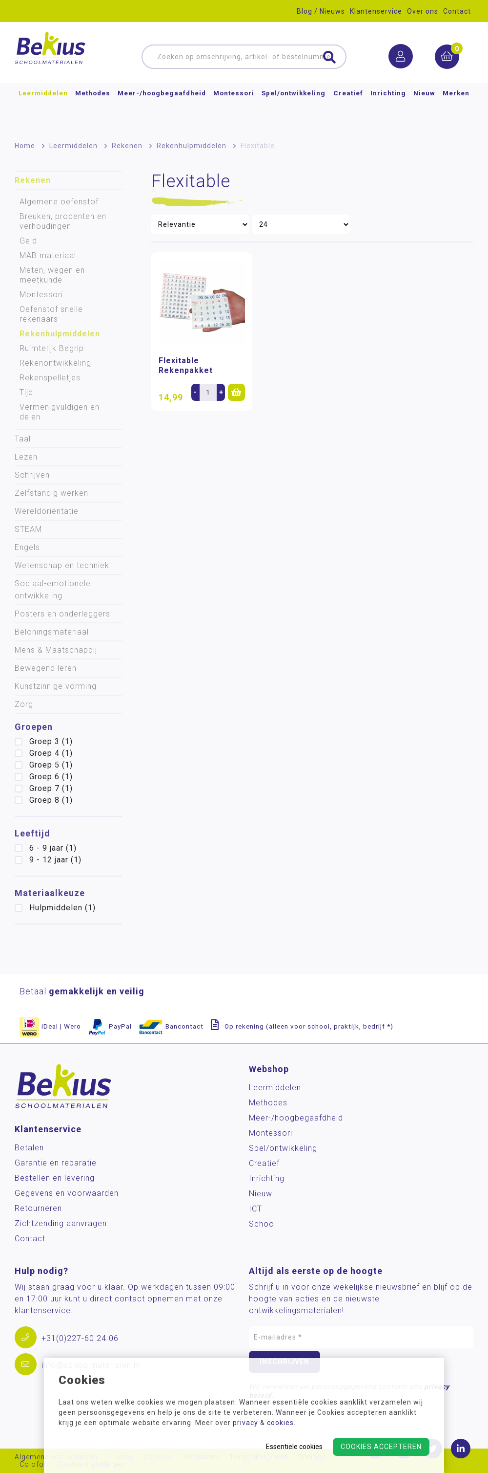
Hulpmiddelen (62, 907)
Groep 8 (51, 800)
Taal (23, 438)
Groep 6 (51, 776)
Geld (28, 240)
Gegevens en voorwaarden (67, 1193)
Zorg (24, 704)
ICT (255, 1208)
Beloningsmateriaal (52, 632)
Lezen (26, 457)
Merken (456, 109)
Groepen (34, 727)
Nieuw (424, 109)
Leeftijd (32, 833)
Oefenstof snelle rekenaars (51, 314)
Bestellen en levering (55, 1178)
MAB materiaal (48, 255)
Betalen (29, 1147)
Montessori (233, 109)
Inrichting (388, 109)
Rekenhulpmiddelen (191, 146)
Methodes (92, 109)
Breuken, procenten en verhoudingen (63, 221)
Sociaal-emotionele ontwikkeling (53, 589)
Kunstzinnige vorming (56, 686)
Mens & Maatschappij (56, 650)
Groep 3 (51, 741)
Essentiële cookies (294, 1447)
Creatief (348, 109)
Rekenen (127, 146)
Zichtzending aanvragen (61, 1223)
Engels (27, 547)
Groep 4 (51, 753)
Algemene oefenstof (59, 201)
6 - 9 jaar (53, 848)
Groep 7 (51, 788)
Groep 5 (51, 764)
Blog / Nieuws (321, 11)
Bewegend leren (46, 668)
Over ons (422, 11)
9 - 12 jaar (55, 859)
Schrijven (32, 475)
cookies (280, 1423)
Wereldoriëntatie (47, 511)
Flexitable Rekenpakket (186, 365)
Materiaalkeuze (50, 893)
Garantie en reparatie (56, 1162)
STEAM (28, 529)
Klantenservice (376, 11)
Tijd (26, 392)
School (262, 1224)
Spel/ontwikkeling (293, 109)
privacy (245, 1423)
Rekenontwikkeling (55, 363)
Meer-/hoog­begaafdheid (162, 109)
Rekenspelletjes (50, 377)
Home (25, 146)
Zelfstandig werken (51, 493)
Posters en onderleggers (62, 613)
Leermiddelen (43, 109)
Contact (457, 11)
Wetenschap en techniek (62, 565)
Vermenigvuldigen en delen (60, 411)
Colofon (34, 1464)
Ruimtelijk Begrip (52, 348)
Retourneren (38, 1208)
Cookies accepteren (381, 1447)
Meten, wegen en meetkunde (52, 275)
